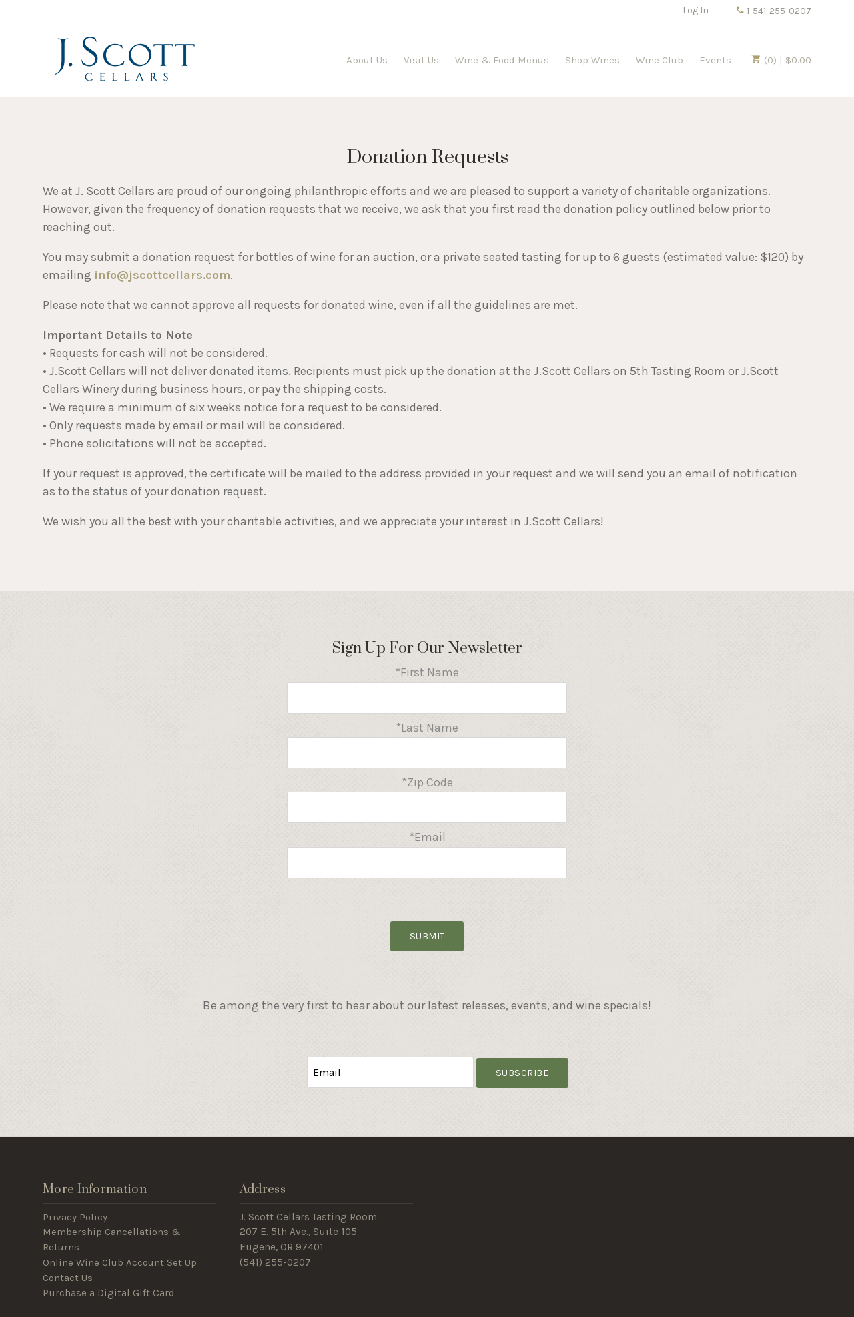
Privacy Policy (75, 1217)
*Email (427, 837)
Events (715, 60)
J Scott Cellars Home (124, 58)
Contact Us (68, 1278)
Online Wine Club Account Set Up (120, 1262)
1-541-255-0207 (773, 11)
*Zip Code (427, 782)
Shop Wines (592, 60)
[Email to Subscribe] (390, 1072)
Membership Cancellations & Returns (112, 1239)
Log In (696, 10)
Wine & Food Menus (502, 60)
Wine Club (659, 60)
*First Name (427, 672)
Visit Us (421, 60)
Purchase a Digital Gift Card (109, 1293)
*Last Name (427, 727)
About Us (367, 60)
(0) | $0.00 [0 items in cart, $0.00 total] (781, 60)
